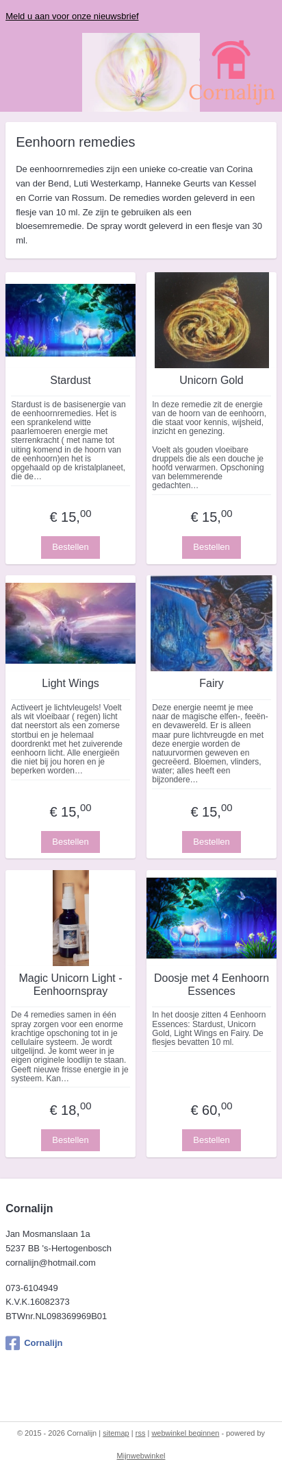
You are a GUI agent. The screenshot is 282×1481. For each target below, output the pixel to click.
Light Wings (70, 684)
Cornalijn (33, 1343)
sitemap (116, 1433)
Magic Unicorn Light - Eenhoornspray (70, 984)
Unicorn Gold (211, 381)
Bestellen (70, 547)
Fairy (211, 684)
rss (141, 1433)
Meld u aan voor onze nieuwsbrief (71, 16)
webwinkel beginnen (185, 1433)
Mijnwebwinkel (141, 1456)
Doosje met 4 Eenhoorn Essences (211, 984)
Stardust (70, 381)
